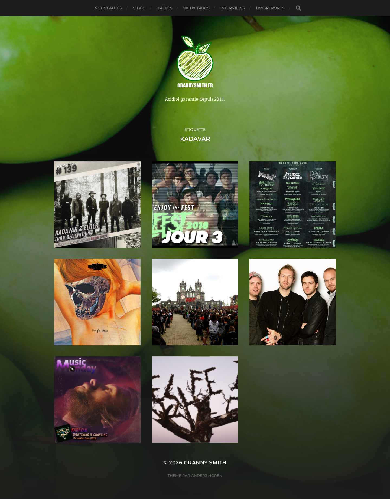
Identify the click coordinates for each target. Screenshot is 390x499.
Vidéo (139, 8)
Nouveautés (108, 8)
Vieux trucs (196, 8)
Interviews (232, 8)
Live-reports (270, 8)
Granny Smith (205, 463)
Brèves (165, 8)
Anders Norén (206, 475)
